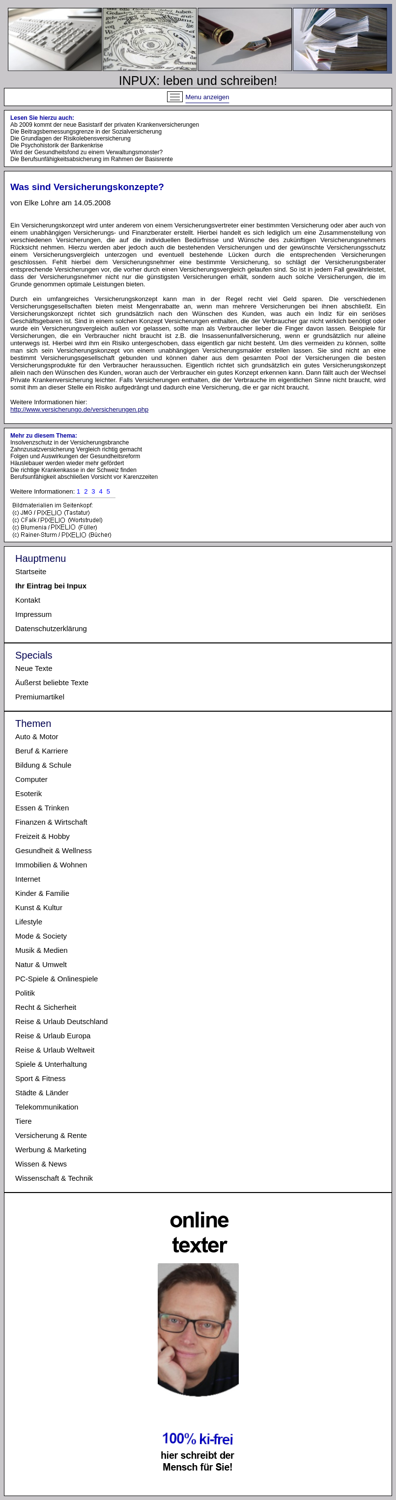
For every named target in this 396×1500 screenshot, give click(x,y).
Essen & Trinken (42, 808)
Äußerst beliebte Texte (51, 682)
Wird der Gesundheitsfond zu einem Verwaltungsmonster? (86, 152)
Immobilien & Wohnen (51, 865)
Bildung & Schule (43, 765)
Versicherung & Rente (51, 1135)
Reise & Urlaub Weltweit (54, 1050)
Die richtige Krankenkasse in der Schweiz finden (73, 470)
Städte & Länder (41, 1092)
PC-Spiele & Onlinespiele (56, 978)
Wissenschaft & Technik (54, 1178)
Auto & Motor (36, 736)
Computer (31, 779)
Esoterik (28, 793)
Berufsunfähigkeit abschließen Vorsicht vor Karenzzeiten (84, 476)
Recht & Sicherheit (45, 1007)
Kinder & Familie (42, 893)
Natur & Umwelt (41, 964)
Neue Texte (34, 668)
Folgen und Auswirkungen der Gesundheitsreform (75, 456)
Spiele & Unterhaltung (51, 1064)
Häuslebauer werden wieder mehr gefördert (67, 463)
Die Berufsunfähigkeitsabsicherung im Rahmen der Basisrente (91, 159)
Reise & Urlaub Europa (52, 1035)
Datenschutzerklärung (51, 628)
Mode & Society (41, 936)
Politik (25, 993)
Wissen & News (41, 1164)
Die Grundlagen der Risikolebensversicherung (70, 138)
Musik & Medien (41, 950)
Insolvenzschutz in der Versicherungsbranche (69, 442)
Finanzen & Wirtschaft (51, 822)
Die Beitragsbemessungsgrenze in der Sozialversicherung (86, 131)
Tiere (23, 1121)
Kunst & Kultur (38, 907)
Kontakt (27, 600)
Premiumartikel (39, 697)
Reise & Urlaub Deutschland (61, 1021)
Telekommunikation (46, 1107)
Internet (27, 879)
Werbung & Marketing (50, 1149)
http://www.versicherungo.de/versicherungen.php (79, 409)
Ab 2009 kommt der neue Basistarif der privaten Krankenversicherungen (104, 124)
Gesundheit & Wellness (53, 850)
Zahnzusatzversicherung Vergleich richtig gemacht (76, 449)
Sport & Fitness (40, 1078)
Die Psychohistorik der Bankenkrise (56, 145)
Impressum (33, 614)
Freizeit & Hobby (42, 836)
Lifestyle (28, 921)
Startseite (30, 571)
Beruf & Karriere (41, 751)
